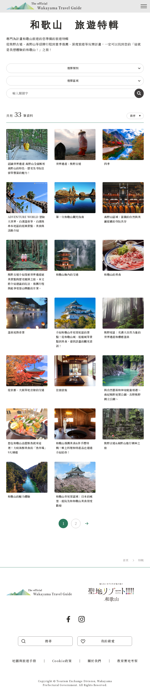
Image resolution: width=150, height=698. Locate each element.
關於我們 (94, 661)
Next (86, 523)
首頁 (126, 560)
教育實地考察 (127, 661)
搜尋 (48, 641)
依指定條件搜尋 (139, 93)
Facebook (68, 619)
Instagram (81, 619)
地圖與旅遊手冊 (24, 661)
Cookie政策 (62, 661)
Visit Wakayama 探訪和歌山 (43, 6)
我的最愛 (108, 641)
